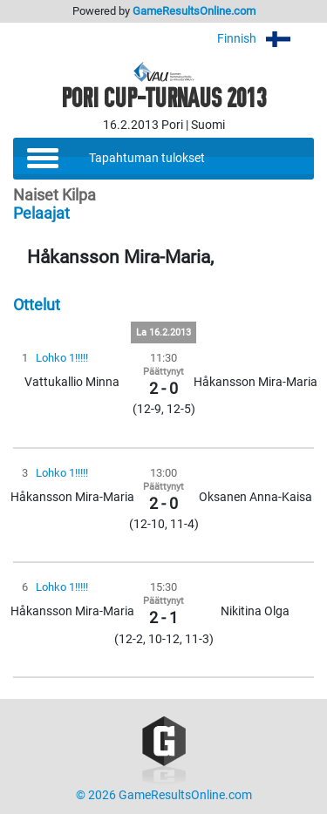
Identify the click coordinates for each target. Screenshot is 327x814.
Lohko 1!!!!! (62, 357)
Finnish (265, 38)
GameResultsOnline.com (194, 10)
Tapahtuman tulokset (147, 158)
